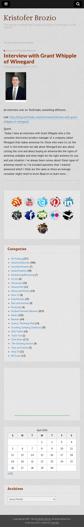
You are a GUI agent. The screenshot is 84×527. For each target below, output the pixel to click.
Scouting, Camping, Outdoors (26, 327)
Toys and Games (19, 347)
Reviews (15, 319)
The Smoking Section (22, 343)
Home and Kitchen (20, 291)
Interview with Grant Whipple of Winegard (40, 58)
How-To (15, 295)
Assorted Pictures (20, 266)
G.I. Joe (14, 279)
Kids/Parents (17, 299)
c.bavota (55, 522)
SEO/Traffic (17, 331)
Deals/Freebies (19, 270)
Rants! (14, 315)
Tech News (17, 339)
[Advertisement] (42, 392)
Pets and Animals (20, 303)
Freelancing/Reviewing (22, 274)
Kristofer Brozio (30, 18)
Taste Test (16, 335)
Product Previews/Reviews (21, 50)
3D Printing (16, 258)
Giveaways (16, 283)
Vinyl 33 (15, 351)
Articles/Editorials (20, 262)
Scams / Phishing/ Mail (23, 323)
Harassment (17, 286)
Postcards (16, 307)
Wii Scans (16, 355)
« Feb (10, 473)
